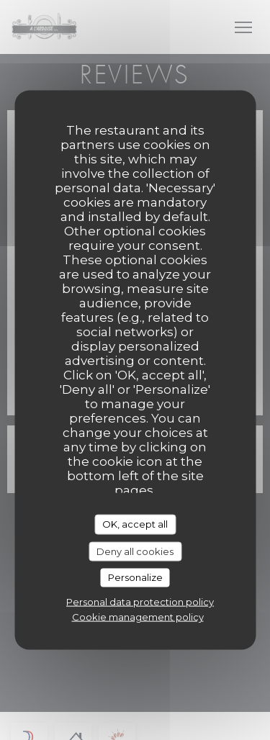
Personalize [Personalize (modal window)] (135, 577)
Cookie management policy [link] (138, 616)
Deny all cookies (135, 550)
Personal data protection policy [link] (140, 601)
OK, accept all (135, 524)
